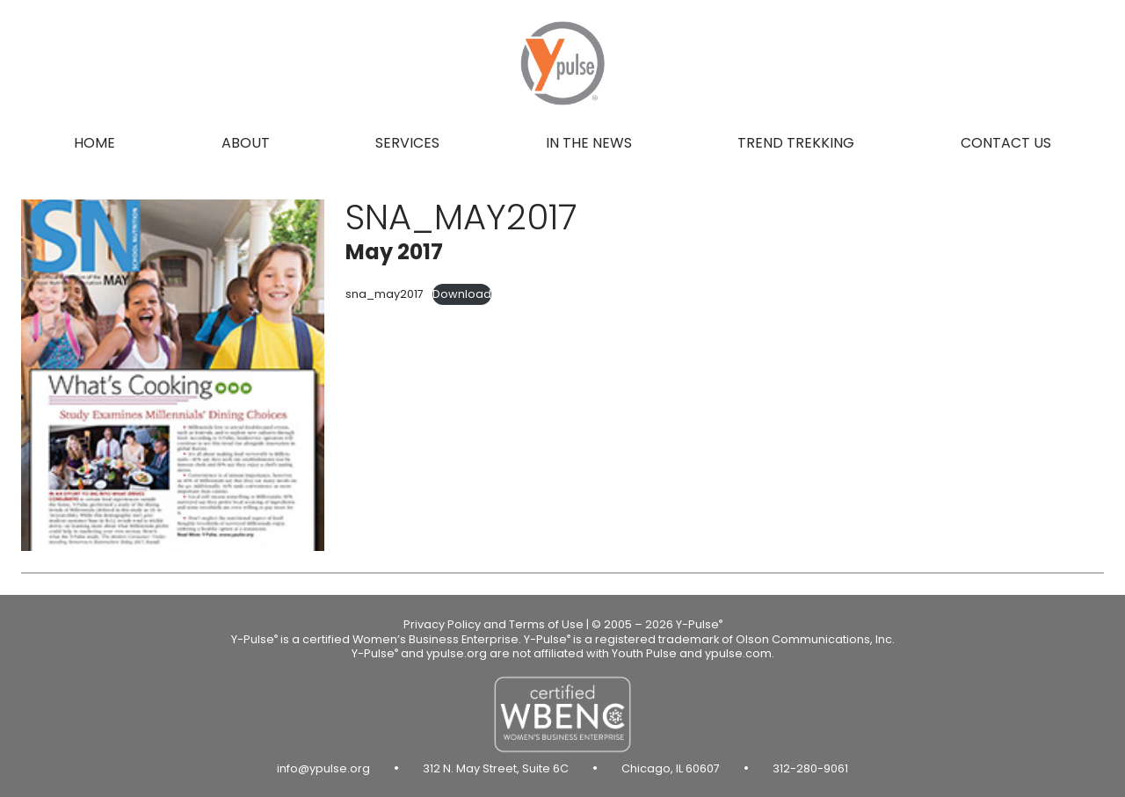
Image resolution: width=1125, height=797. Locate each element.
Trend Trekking (795, 143)
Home (94, 143)
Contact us (1006, 143)
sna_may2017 (384, 293)
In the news (589, 143)
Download (461, 293)
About (245, 143)
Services (407, 143)
